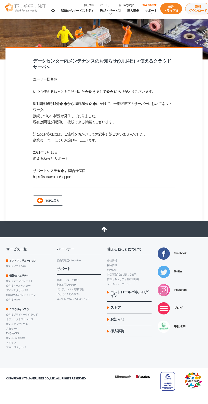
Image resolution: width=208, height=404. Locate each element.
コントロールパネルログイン (72, 298)
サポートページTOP (68, 280)
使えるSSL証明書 (15, 338)
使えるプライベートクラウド (22, 314)
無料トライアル (171, 8)
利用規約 (112, 270)
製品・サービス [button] (110, 10)
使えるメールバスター (18, 285)
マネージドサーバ (16, 347)
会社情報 (112, 260)
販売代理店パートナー (69, 260)
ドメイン (11, 342)
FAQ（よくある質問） (69, 294)
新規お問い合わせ (66, 284)
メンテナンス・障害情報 (70, 289)
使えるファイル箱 (16, 266)
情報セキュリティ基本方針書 (123, 279)
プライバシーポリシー (119, 284)
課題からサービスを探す (77, 10)
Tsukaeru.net (34, 378)
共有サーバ (12, 328)
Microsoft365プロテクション (21, 295)
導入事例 (133, 10)
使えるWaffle (13, 299)
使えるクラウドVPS (17, 324)
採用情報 (112, 265)
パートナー (106, 5)
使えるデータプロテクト (19, 281)
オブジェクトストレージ (19, 319)
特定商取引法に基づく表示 (121, 274)
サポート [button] (151, 10)
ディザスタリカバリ (17, 290)
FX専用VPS (12, 333)
